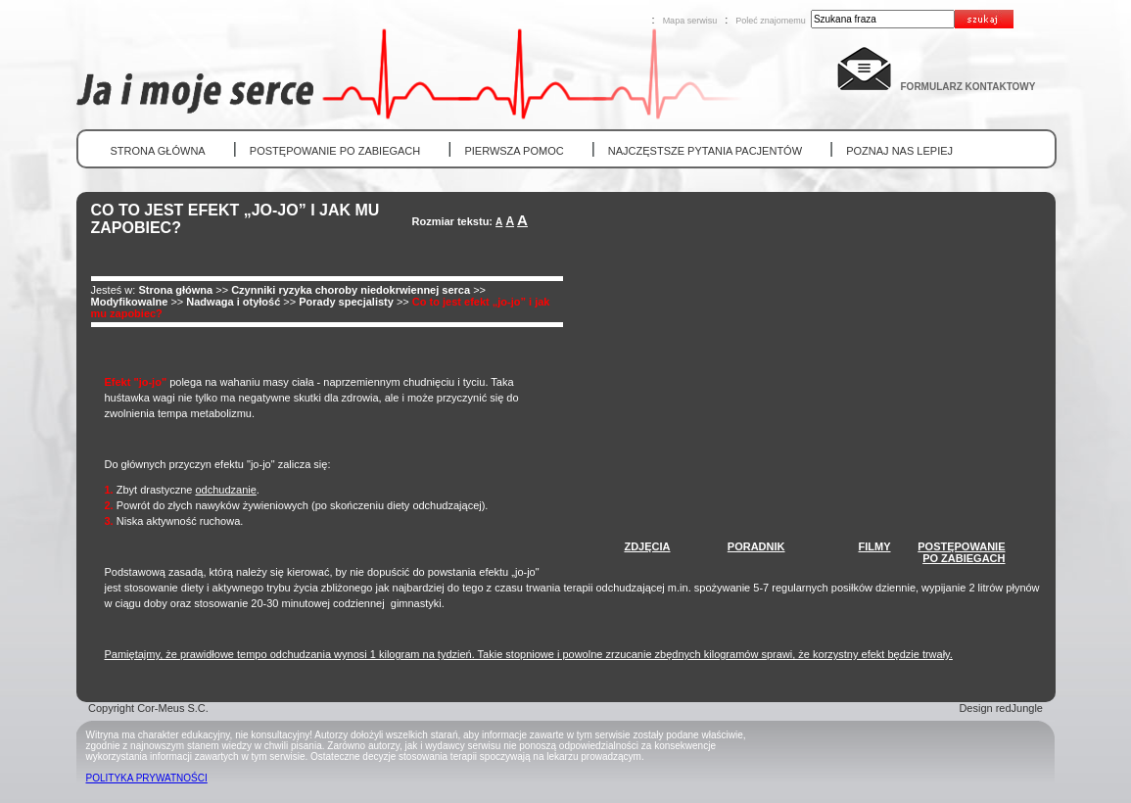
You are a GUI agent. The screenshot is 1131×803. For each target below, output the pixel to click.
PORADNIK (756, 546)
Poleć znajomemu (770, 20)
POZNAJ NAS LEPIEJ (899, 151)
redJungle (1019, 708)
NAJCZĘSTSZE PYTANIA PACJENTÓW (705, 151)
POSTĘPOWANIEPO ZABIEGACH (961, 552)
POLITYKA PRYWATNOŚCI (147, 778)
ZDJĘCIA (647, 546)
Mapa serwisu (690, 20)
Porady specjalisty (346, 301)
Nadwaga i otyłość (233, 301)
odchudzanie (225, 490)
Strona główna (175, 290)
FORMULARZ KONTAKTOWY (968, 86)
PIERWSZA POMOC (513, 151)
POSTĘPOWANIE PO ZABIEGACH (335, 151)
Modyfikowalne (129, 301)
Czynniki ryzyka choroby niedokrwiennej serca (350, 290)
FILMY (875, 546)
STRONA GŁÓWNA (158, 151)
